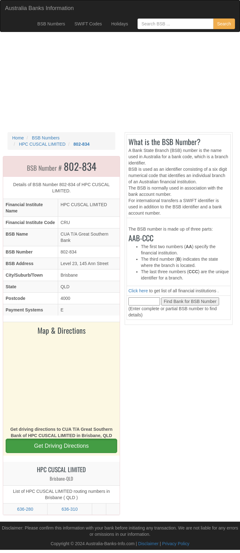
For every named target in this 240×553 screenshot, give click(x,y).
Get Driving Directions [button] (61, 446)
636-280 (25, 509)
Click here (138, 290)
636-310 (70, 509)
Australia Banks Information (39, 8)
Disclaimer (148, 543)
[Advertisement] (120, 82)
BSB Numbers (51, 23)
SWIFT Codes (88, 23)
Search (224, 23)
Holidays (119, 23)
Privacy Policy (175, 543)
